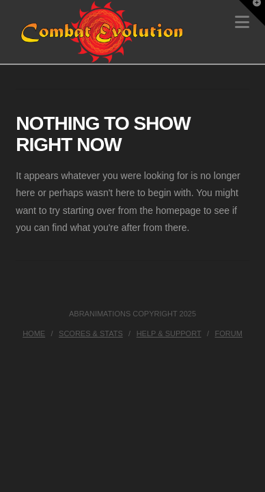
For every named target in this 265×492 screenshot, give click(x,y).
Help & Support (169, 333)
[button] (252, 13)
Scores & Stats (91, 333)
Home (34, 333)
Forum (228, 333)
